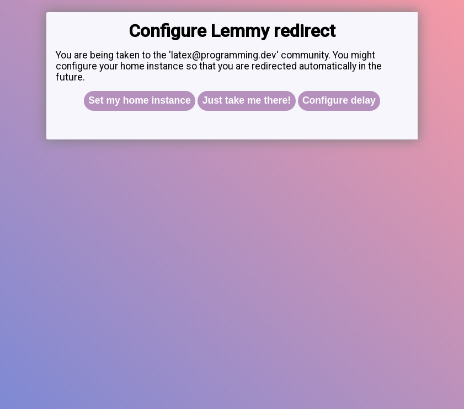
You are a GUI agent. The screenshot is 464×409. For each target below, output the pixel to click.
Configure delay (339, 100)
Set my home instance (139, 100)
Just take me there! (246, 100)
